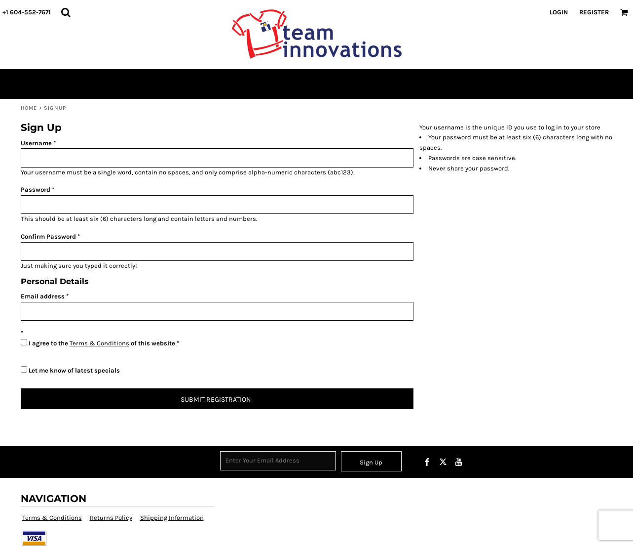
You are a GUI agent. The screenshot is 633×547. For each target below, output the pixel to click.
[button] (66, 12)
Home (29, 108)
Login (559, 12)
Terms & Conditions (99, 343)
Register (594, 12)
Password (35, 189)
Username (36, 143)
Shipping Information (172, 517)
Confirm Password (48, 236)
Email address (43, 296)
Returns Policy (111, 517)
